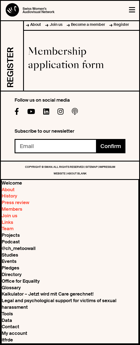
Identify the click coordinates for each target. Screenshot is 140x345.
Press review (15, 202)
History (9, 196)
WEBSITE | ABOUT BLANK (70, 173)
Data (7, 320)
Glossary (11, 288)
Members (12, 209)
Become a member (88, 24)
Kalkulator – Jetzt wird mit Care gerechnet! (48, 294)
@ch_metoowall (18, 248)
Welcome (12, 183)
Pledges (10, 268)
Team (7, 229)
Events (9, 261)
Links (7, 222)
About (35, 24)
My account (14, 333)
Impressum (107, 167)
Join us (56, 24)
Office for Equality (21, 281)
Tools (7, 314)
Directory (11, 274)
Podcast (11, 242)
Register (121, 24)
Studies (10, 255)
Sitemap (92, 167)
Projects (11, 235)
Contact (10, 327)
